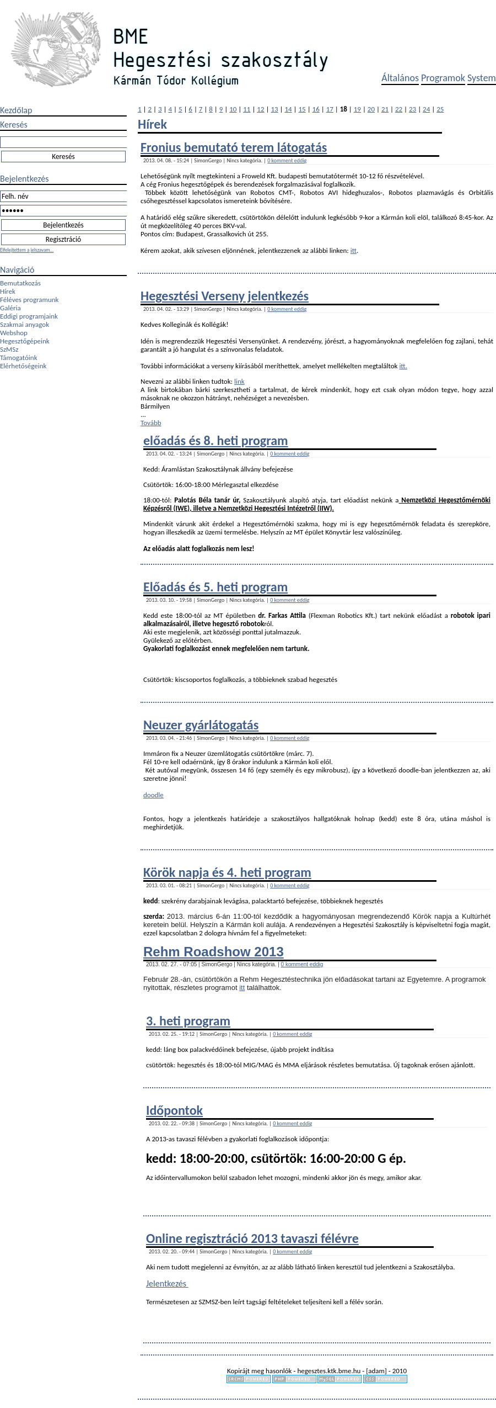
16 (316, 109)
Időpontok (174, 1110)
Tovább (151, 423)
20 (371, 109)
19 (357, 109)
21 (385, 109)
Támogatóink (18, 357)
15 (302, 109)
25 (440, 109)
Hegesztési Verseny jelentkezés (225, 296)
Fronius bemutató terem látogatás (234, 147)
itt (354, 250)
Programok (443, 78)
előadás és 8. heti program (215, 440)
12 (260, 109)
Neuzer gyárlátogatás (200, 725)
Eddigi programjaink (29, 316)
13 (274, 109)
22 (398, 109)
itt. (403, 366)
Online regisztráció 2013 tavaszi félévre (252, 1238)
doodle (153, 795)
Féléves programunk (29, 299)
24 (426, 109)
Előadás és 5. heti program (215, 587)
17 (329, 109)
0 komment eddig (286, 160)
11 (246, 109)
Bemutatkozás (20, 283)
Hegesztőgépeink (25, 341)
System (481, 78)
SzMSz (9, 349)
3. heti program (188, 1021)
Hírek (7, 291)
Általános (400, 78)
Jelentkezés (167, 1283)
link (239, 381)
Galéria (10, 308)
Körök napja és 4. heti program (227, 872)
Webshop (14, 333)
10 (232, 109)
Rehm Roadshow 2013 (213, 951)
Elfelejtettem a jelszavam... (26, 250)
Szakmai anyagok (24, 324)
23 (412, 109)
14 (288, 109)
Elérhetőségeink (23, 366)
